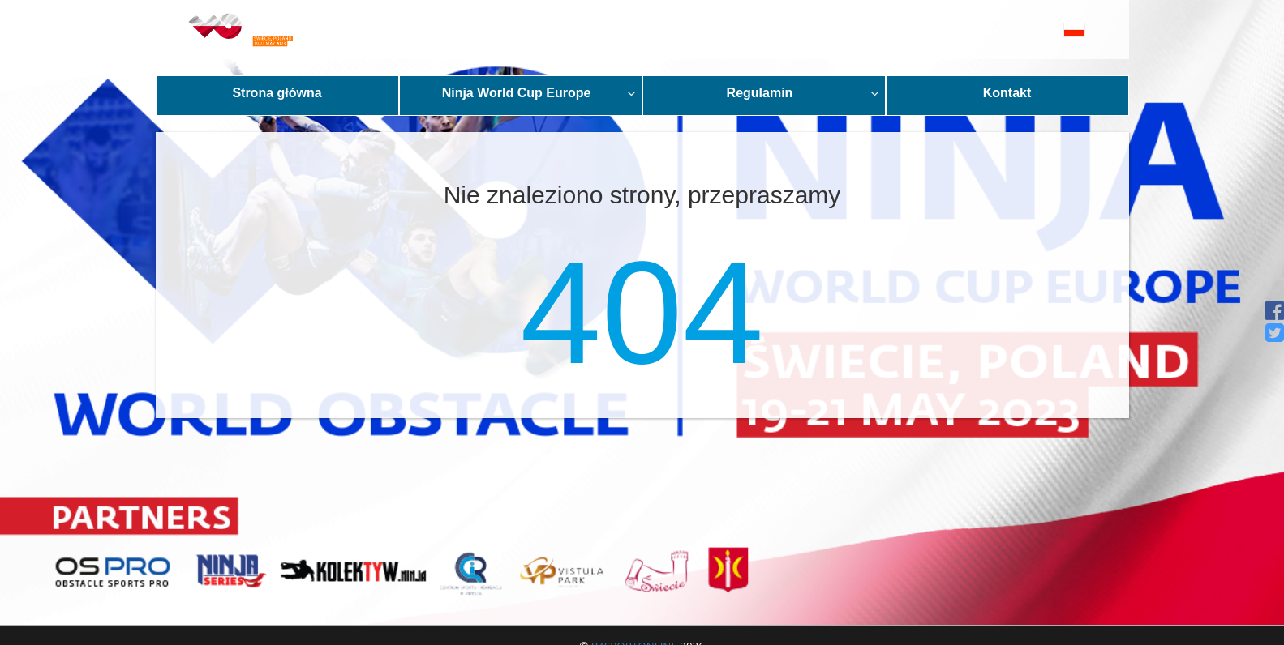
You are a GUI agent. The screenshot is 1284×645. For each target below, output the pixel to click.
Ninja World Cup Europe (538, 93)
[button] (1038, 29)
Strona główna (276, 93)
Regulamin (802, 93)
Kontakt (1007, 93)
